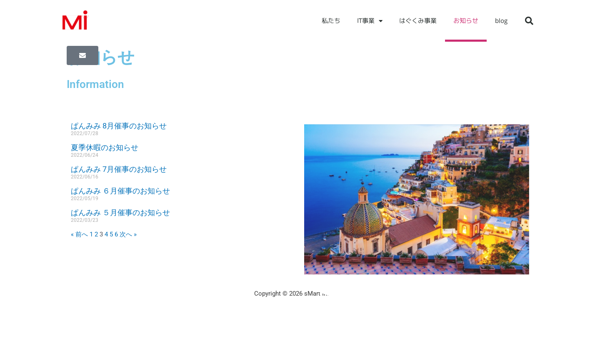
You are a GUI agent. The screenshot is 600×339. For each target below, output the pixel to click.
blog (501, 20)
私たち (331, 20)
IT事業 (369, 21)
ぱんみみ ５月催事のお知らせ (120, 212)
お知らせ (465, 20)
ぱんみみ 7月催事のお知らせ (119, 169)
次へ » (128, 234)
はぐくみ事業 (418, 20)
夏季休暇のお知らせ (104, 147)
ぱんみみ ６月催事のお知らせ (120, 190)
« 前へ (79, 234)
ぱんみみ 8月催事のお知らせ (119, 125)
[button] (529, 21)
